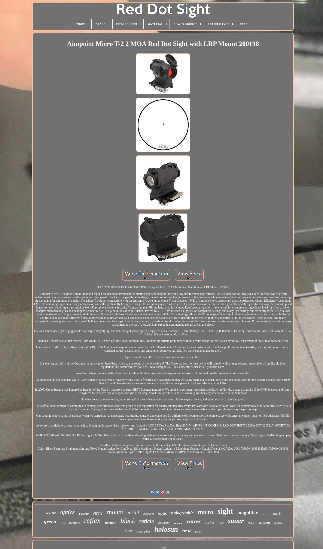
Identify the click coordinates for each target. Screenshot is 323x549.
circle (98, 513)
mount (115, 511)
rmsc (186, 531)
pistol (133, 512)
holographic (182, 512)
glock (198, 531)
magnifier (247, 512)
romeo (84, 513)
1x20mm (178, 523)
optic (162, 513)
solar (221, 522)
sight (225, 511)
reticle (146, 521)
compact (74, 522)
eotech (276, 513)
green (50, 521)
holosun (166, 529)
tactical (278, 522)
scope (50, 512)
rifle (62, 523)
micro (205, 512)
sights (209, 522)
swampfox (143, 531)
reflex (92, 520)
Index (163, 547)
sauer (236, 520)
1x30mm (110, 522)
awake (265, 514)
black (128, 520)
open (128, 531)
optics (67, 512)
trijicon (264, 522)
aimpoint (148, 513)
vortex (194, 521)
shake (251, 522)
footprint (164, 522)
